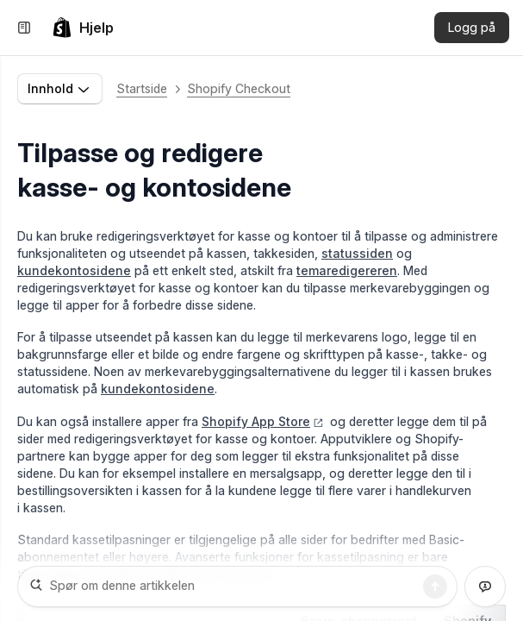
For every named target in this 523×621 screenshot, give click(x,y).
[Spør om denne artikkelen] (237, 586)
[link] (83, 27)
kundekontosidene (74, 270)
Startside (141, 88)
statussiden (357, 253)
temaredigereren (346, 270)
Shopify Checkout (238, 88)
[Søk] (435, 586)
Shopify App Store (263, 421)
